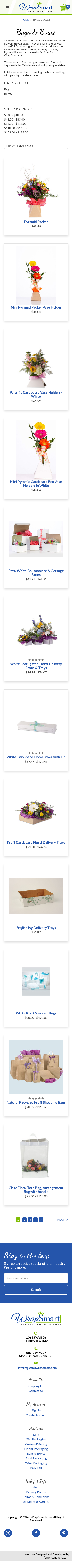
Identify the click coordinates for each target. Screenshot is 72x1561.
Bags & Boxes (36, 1453)
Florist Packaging (36, 1449)
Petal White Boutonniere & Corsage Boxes (36, 573)
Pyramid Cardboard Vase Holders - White (36, 394)
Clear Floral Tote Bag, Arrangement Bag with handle (36, 1190)
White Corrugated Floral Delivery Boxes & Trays (36, 666)
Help (36, 1487)
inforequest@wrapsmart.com (37, 1368)
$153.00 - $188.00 (16, 132)
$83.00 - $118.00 (15, 123)
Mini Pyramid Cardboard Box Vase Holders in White (36, 484)
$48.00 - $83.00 (14, 119)
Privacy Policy (36, 1492)
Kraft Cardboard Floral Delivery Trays (36, 842)
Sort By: (10, 145)
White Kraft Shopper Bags (36, 1013)
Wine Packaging (36, 1463)
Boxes (8, 93)
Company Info (36, 1386)
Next (62, 1220)
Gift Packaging (36, 1439)
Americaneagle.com (56, 1557)
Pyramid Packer (36, 222)
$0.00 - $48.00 (13, 115)
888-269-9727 (36, 1352)
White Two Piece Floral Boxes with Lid (36, 757)
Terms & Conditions (36, 1497)
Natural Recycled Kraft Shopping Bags (36, 1102)
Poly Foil (36, 1467)
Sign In (36, 1410)
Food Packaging (36, 1458)
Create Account (36, 1415)
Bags (7, 89)
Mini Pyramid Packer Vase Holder (36, 307)
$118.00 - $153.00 (16, 128)
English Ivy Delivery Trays (36, 928)
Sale (36, 1434)
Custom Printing (36, 1444)
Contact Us (36, 1390)
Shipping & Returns (36, 1501)
